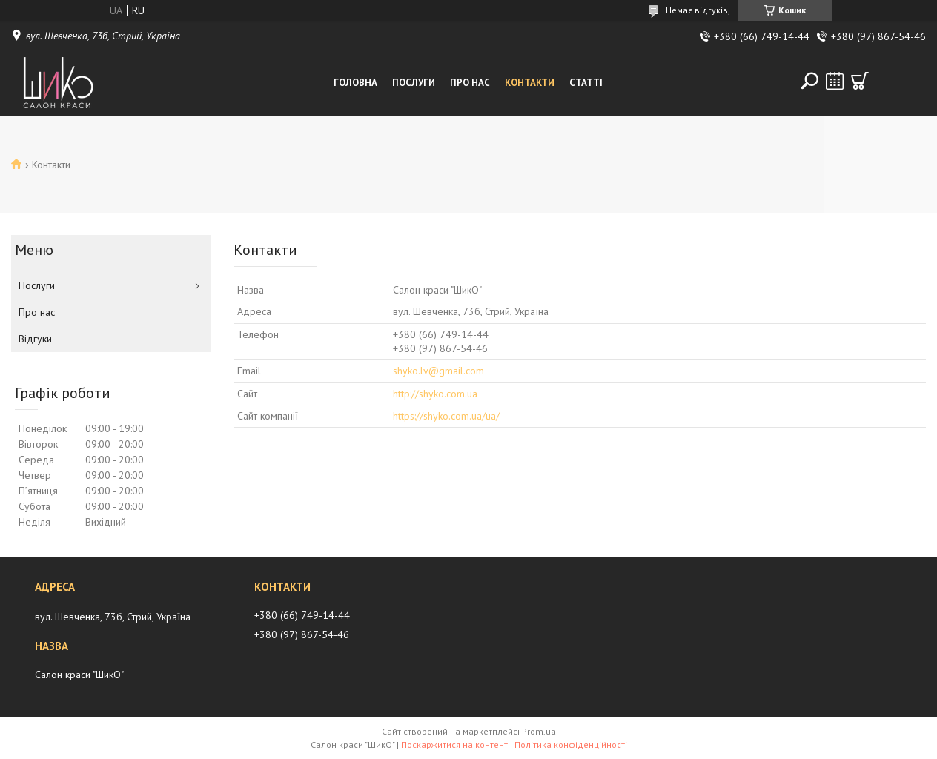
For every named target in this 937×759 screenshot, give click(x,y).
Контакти (529, 82)
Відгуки (35, 338)
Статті (586, 82)
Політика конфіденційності (570, 744)
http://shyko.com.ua (435, 393)
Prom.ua (539, 731)
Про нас (470, 82)
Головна (355, 82)
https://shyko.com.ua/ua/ (446, 415)
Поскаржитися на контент (454, 744)
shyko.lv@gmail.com (438, 370)
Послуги (413, 82)
